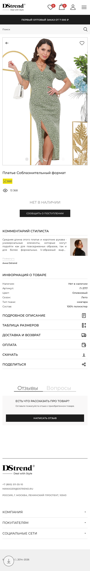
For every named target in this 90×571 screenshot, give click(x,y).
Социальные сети (44, 533)
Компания (44, 512)
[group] (45, 101)
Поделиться (45, 364)
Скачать (45, 354)
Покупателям (44, 523)
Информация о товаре (24, 275)
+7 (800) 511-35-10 (12, 484)
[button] (27, 159)
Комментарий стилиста (25, 231)
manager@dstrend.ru (17, 488)
